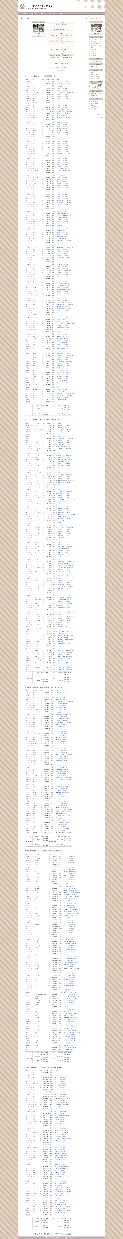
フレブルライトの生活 (63, 612)
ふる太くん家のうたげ (63, 561)
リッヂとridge (67, 922)
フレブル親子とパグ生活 (63, 393)
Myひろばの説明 (95, 76)
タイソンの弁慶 (62, 465)
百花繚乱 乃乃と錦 (62, 627)
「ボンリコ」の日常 (61, 822)
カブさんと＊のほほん (62, 308)
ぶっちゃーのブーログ (62, 257)
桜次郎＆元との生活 (63, 576)
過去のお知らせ (94, 105)
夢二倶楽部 (58, 773)
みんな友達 (59, 230)
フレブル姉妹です (62, 546)
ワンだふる (58, 739)
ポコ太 (58, 332)
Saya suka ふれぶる (63, 586)
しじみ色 (59, 238)
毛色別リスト (94, 55)
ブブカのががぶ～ (61, 153)
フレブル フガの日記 (63, 635)
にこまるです (59, 703)
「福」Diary (61, 548)
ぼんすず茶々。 (60, 336)
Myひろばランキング (96, 78)
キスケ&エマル (60, 327)
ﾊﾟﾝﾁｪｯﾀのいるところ (63, 567)
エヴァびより (60, 211)
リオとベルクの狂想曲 (63, 663)
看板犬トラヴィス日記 (61, 777)
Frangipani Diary (68, 958)
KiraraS (60, 501)
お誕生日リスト (94, 51)
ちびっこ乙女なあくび (63, 431)
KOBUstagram (59, 769)
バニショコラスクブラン (64, 580)
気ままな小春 (59, 818)
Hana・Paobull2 (61, 342)
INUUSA (60, 633)
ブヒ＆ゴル (59, 391)
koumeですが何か (62, 656)
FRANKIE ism (60, 113)
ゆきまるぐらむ (67, 985)
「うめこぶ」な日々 (61, 815)
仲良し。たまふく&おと (64, 514)
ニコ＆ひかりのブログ (62, 84)
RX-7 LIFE (58, 824)
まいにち (59, 315)
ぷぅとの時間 (59, 820)
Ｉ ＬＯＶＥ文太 (60, 828)
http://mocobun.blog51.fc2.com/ (61, 29)
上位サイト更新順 (95, 43)
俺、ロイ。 (58, 737)
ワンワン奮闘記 (60, 168)
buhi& (57, 794)
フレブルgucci (60, 283)
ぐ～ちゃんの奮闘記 (69, 962)
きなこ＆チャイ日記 (69, 1026)
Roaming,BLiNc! (60, 792)
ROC (96, 22)
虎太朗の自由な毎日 (62, 353)
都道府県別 (93, 49)
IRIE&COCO (60, 376)
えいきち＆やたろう (61, 722)
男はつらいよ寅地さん (61, 754)
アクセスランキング (96, 41)
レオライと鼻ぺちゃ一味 (64, 571)
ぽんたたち (66, 862)
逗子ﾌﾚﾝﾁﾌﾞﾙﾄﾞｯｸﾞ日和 (69, 992)
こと (56, 1075)
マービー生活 (59, 735)
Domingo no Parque (63, 639)
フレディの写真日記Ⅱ (62, 117)
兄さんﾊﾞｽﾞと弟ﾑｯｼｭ (62, 240)
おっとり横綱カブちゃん (64, 499)
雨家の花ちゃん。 (61, 372)
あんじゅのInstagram (69, 913)
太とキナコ (59, 217)
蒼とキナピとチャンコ (62, 247)
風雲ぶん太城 (61, 427)
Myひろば (93, 72)
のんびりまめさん (61, 122)
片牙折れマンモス (62, 491)
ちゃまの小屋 (61, 444)
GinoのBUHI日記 (68, 941)
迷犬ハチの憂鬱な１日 (63, 480)
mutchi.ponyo (60, 338)
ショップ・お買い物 (96, 61)
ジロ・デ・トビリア (62, 111)
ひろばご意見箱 (94, 101)
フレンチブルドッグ (96, 39)
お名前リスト (94, 53)
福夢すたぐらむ (59, 771)
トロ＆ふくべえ (62, 584)
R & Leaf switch (61, 446)
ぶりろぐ (58, 724)
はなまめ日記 (67, 918)
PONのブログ (61, 463)
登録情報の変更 (94, 95)
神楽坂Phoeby (67, 884)
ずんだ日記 (59, 115)
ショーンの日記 (60, 285)
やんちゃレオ (67, 960)
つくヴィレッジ (67, 886)
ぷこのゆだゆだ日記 (62, 361)
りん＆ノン (59, 128)
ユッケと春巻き (62, 518)
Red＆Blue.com (62, 506)
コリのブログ (60, 253)
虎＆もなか (60, 563)
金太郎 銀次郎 (59, 760)
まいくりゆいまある (63, 650)
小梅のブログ (60, 139)
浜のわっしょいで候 (63, 527)
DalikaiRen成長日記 (61, 213)
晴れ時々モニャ (60, 387)
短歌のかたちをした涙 (62, 365)
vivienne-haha (59, 813)
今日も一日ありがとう (61, 779)
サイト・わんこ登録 (96, 93)
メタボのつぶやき (61, 228)
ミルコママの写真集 (61, 786)
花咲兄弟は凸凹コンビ (62, 304)
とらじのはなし (59, 758)
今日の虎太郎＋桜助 (61, 718)
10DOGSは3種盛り (61, 349)
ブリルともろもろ (62, 603)
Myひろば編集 (94, 74)
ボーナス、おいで (62, 597)
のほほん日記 (59, 720)
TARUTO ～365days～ (61, 811)
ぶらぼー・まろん (62, 455)
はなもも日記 (60, 236)
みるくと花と (60, 86)
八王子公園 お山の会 (61, 714)
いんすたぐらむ (62, 620)
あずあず (59, 399)
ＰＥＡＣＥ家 (59, 726)
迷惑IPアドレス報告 (96, 103)
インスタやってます (69, 956)
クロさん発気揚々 (62, 631)
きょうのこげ (61, 516)
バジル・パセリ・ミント (64, 648)
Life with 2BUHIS (60, 784)
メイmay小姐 (61, 521)
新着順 (92, 47)
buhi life (60, 557)
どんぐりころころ (62, 669)
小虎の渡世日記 (62, 643)
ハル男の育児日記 (60, 767)
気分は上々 (66, 964)
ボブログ (66, 915)
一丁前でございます (63, 438)
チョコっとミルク (62, 652)
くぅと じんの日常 (61, 215)
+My (36, 35)
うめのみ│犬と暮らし (62, 289)
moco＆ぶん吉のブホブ (38, 22)
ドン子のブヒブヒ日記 (63, 429)
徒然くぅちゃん (62, 512)
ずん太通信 (58, 790)
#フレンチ (59, 173)
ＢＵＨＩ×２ (67, 1007)
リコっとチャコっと (63, 658)
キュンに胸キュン (68, 1019)
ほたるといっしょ (61, 200)
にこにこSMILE (59, 756)
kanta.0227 (59, 245)
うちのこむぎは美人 (63, 565)
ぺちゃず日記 (61, 461)
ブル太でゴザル (60, 306)
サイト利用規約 (94, 107)
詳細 (58, 81)
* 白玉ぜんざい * (61, 380)
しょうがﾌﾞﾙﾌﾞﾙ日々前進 (63, 323)
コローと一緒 (61, 537)
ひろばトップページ (96, 18)
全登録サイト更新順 (96, 45)
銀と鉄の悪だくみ (62, 474)
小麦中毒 (60, 523)
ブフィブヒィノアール (62, 355)
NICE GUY (60, 637)
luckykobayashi (60, 317)
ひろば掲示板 (94, 66)
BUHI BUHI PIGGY (62, 459)
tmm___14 (60, 552)
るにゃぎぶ (59, 319)
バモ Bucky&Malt (62, 599)
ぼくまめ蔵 (59, 226)
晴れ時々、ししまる (62, 395)
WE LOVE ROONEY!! (62, 170)
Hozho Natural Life (62, 665)
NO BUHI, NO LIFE (61, 109)
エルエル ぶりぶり (61, 270)
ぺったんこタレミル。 (63, 616)
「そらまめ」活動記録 (62, 92)
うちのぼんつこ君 (61, 202)
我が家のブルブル (61, 264)
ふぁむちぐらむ (60, 302)
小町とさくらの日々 (63, 504)
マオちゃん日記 (62, 482)
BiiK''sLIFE (60, 525)
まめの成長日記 (62, 607)
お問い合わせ (94, 109)
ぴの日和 (59, 181)
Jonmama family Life (63, 595)
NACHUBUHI (59, 693)
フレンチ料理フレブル (61, 832)
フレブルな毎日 (60, 370)
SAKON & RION (60, 807)
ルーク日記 (59, 175)
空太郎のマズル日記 (63, 533)
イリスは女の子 (67, 943)
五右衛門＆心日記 (62, 448)
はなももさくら (59, 707)
